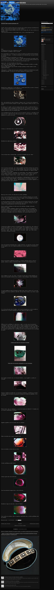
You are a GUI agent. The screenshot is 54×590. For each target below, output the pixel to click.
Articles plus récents (5, 523)
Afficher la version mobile (20, 525)
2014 (42, 57)
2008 (42, 83)
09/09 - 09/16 (44, 65)
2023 (42, 48)
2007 (42, 84)
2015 (42, 56)
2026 (42, 45)
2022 (42, 49)
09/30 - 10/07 (44, 63)
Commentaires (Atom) (23, 529)
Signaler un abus (43, 86)
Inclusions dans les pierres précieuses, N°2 (9, 23)
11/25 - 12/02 (44, 61)
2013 (42, 58)
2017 (42, 54)
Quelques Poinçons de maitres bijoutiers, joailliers (13, 577)
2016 (42, 55)
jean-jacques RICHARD (47, 39)
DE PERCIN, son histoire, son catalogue (11, 581)
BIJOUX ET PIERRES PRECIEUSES (13, 3)
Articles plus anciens (34, 523)
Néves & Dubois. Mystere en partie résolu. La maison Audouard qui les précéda (19, 531)
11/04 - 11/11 (44, 62)
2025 (42, 46)
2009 (42, 82)
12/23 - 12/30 (44, 60)
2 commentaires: (11, 520)
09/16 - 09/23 (44, 64)
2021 (42, 50)
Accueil (20, 523)
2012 (42, 59)
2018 (42, 53)
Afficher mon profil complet (47, 40)
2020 (42, 51)
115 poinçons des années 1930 (10, 585)
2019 (42, 52)
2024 (42, 47)
